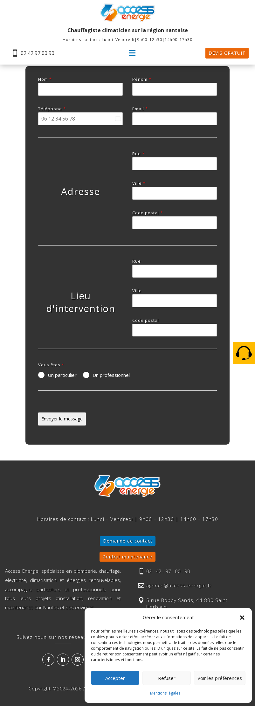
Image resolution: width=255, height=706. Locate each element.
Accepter (115, 678)
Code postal (147, 213)
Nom (45, 79)
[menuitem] (32, 53)
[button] (242, 617)
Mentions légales (165, 693)
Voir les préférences (219, 678)
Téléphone (52, 109)
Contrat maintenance (127, 557)
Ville (139, 183)
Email (140, 109)
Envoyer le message (62, 419)
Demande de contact (127, 541)
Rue (138, 153)
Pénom (141, 79)
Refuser (167, 678)
